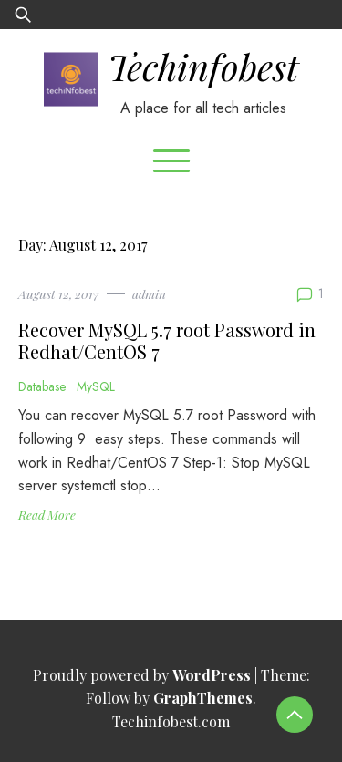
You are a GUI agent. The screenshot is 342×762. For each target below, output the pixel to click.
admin (149, 293)
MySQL (96, 386)
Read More (47, 514)
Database (42, 386)
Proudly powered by (143, 675)
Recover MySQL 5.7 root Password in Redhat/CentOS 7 (167, 340)
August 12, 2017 (58, 293)
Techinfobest (203, 66)
